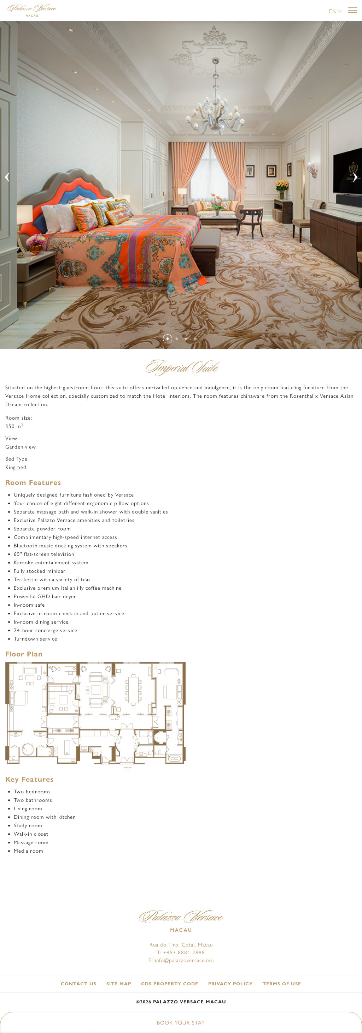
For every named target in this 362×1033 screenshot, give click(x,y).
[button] (335, 11)
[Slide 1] (167, 338)
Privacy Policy (230, 984)
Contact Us (79, 984)
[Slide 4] (195, 339)
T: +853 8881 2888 (181, 952)
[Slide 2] (177, 339)
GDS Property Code (169, 984)
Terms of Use (282, 984)
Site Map (118, 984)
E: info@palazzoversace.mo (181, 960)
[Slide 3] (186, 339)
